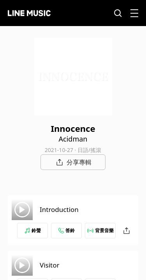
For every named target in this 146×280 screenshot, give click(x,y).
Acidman (73, 139)
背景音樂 (100, 230)
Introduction (59, 209)
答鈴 (66, 230)
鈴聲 (33, 230)
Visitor (50, 265)
